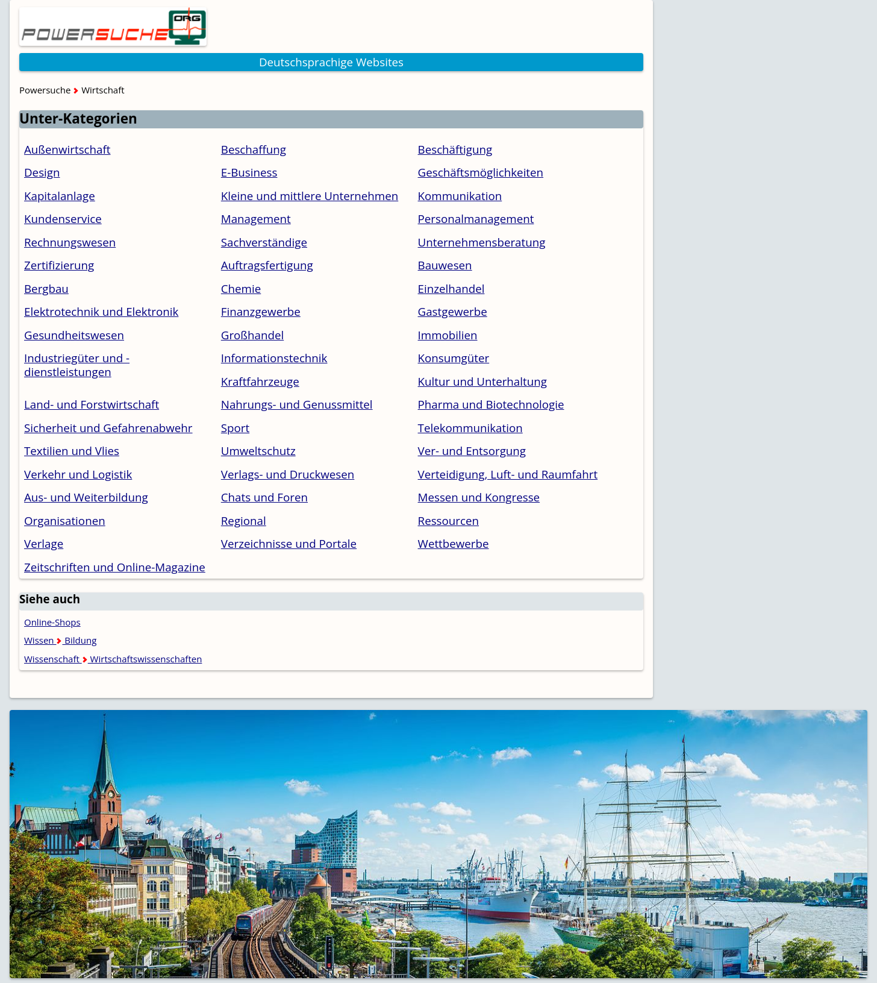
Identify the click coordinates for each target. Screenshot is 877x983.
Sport (235, 427)
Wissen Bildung (60, 640)
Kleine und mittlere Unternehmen (309, 195)
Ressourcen (448, 520)
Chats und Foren (264, 496)
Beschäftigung (455, 149)
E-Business (249, 172)
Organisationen (64, 520)
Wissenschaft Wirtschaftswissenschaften (113, 659)
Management (256, 218)
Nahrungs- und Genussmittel (297, 404)
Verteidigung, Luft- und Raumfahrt (508, 474)
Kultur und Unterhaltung (482, 381)
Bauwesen (445, 264)
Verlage (43, 543)
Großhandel (252, 334)
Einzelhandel (451, 288)
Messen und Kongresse (479, 496)
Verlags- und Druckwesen (288, 474)
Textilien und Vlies (71, 450)
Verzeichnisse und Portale (289, 543)
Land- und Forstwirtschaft (91, 404)
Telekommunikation (470, 427)
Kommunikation (460, 195)
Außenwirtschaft (67, 149)
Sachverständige (264, 242)
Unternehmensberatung (482, 242)
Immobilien (448, 334)
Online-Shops (52, 622)
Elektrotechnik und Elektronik (101, 311)
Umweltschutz (258, 450)
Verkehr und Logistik (78, 474)
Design (42, 172)
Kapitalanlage (59, 195)
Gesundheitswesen (74, 334)
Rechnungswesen (70, 242)
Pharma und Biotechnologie (491, 404)
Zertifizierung (59, 264)
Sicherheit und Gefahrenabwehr (108, 427)
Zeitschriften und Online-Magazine (114, 566)
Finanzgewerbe (261, 311)
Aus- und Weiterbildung (86, 496)
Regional (243, 520)
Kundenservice (63, 218)
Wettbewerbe (453, 543)
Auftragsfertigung (267, 264)
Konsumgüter (454, 357)
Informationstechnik (274, 357)
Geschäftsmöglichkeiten (481, 172)
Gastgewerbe (452, 311)
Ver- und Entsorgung (472, 450)
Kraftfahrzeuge (260, 381)
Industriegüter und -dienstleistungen (77, 364)
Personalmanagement (476, 218)
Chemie (241, 288)
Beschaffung (253, 149)
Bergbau (46, 288)
